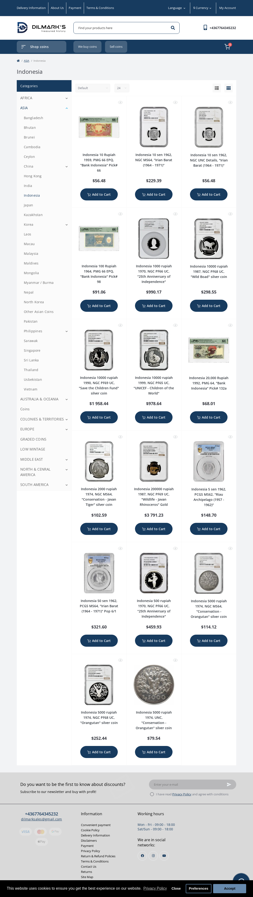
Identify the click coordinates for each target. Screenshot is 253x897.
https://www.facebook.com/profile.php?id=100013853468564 (142, 855)
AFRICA (26, 97)
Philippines (33, 331)
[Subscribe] (229, 784)
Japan (28, 205)
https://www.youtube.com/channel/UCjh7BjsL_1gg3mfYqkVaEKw (164, 855)
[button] (222, 27)
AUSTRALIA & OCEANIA (39, 399)
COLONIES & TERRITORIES (42, 419)
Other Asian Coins (39, 311)
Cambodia (32, 147)
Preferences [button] (198, 888)
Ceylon (29, 156)
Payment (75, 8)
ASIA (26, 60)
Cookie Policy (90, 830)
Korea (29, 224)
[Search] (173, 28)
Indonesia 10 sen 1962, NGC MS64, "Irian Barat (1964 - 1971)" (153, 159)
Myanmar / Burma (39, 282)
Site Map (87, 877)
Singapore (32, 350)
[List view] (217, 88)
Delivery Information (31, 8)
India (28, 185)
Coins (25, 409)
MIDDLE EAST (31, 459)
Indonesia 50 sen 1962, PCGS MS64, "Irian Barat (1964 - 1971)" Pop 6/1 (99, 605)
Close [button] (176, 888)
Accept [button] (229, 888)
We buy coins (87, 46)
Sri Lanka (31, 360)
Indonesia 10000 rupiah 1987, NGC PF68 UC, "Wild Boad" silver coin (209, 271)
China (29, 166)
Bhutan (30, 127)
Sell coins (116, 46)
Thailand (31, 370)
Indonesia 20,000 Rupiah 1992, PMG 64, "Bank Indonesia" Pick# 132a (208, 383)
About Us (57, 8)
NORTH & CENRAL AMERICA (35, 472)
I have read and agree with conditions (192, 794)
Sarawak (31, 340)
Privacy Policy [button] (155, 888)
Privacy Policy (181, 794)
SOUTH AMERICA (34, 484)
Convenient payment (96, 825)
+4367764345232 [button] (41, 814)
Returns (86, 872)
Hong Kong (33, 176)
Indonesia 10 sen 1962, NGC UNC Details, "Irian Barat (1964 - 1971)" (209, 160)
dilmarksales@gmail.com (41, 819)
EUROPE (27, 429)
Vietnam (30, 389)
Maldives (31, 263)
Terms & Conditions (100, 8)
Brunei (29, 137)
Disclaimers (89, 840)
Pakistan (31, 321)
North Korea (34, 302)
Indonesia (32, 195)
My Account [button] (227, 8)
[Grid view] (228, 88)
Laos (27, 234)
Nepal (29, 292)
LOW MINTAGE (32, 449)
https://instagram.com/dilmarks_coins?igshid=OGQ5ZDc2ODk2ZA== (153, 855)
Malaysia (31, 253)
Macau (29, 244)
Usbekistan (33, 379)
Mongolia (31, 273)
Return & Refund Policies (98, 856)
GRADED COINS (33, 439)
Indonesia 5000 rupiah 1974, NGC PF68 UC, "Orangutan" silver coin (99, 717)
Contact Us (88, 866)
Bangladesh (33, 118)
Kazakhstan (33, 214)
